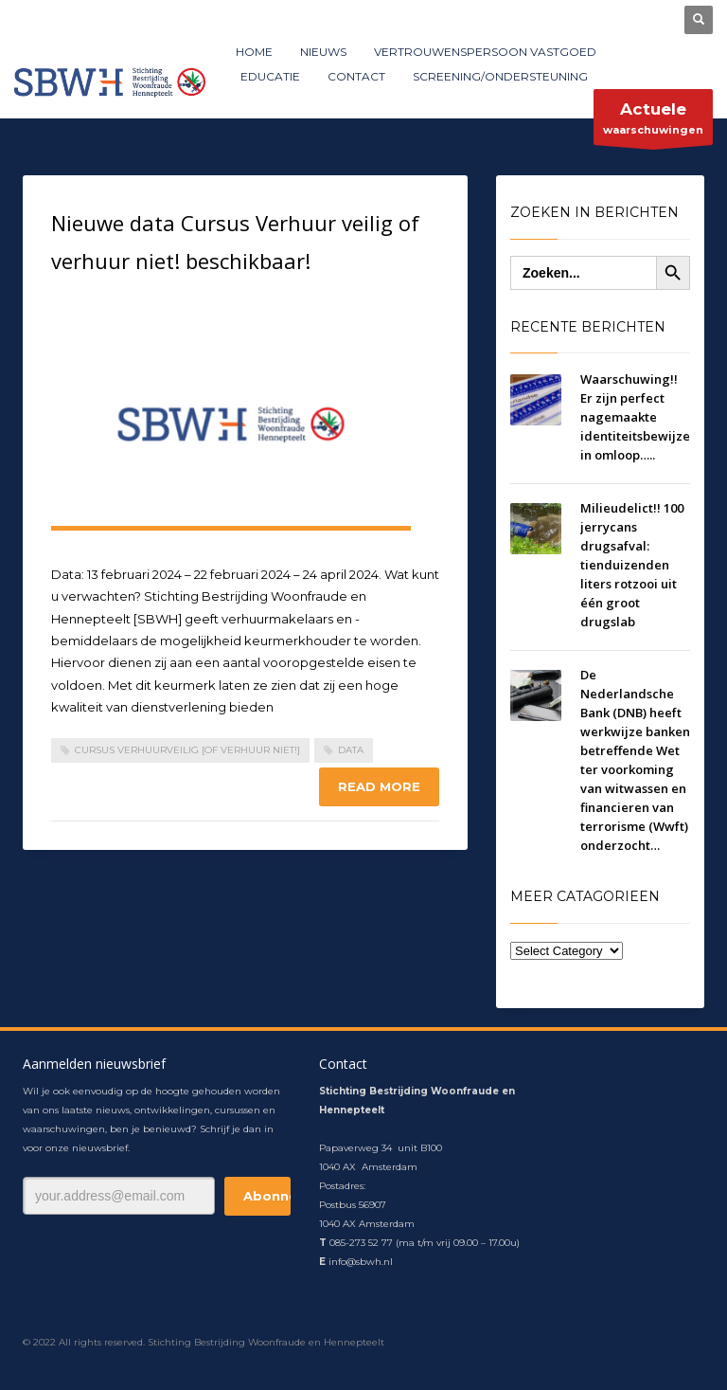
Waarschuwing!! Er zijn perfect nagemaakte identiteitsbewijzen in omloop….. (639, 416)
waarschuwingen (653, 122)
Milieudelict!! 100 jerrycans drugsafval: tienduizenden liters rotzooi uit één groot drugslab (631, 564)
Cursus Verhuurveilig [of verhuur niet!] (187, 750)
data (351, 750)
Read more (379, 786)
